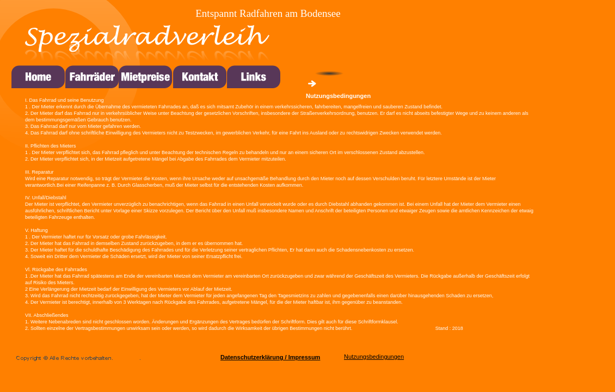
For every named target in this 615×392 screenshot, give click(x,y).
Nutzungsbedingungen (374, 356)
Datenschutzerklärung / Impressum (270, 357)
